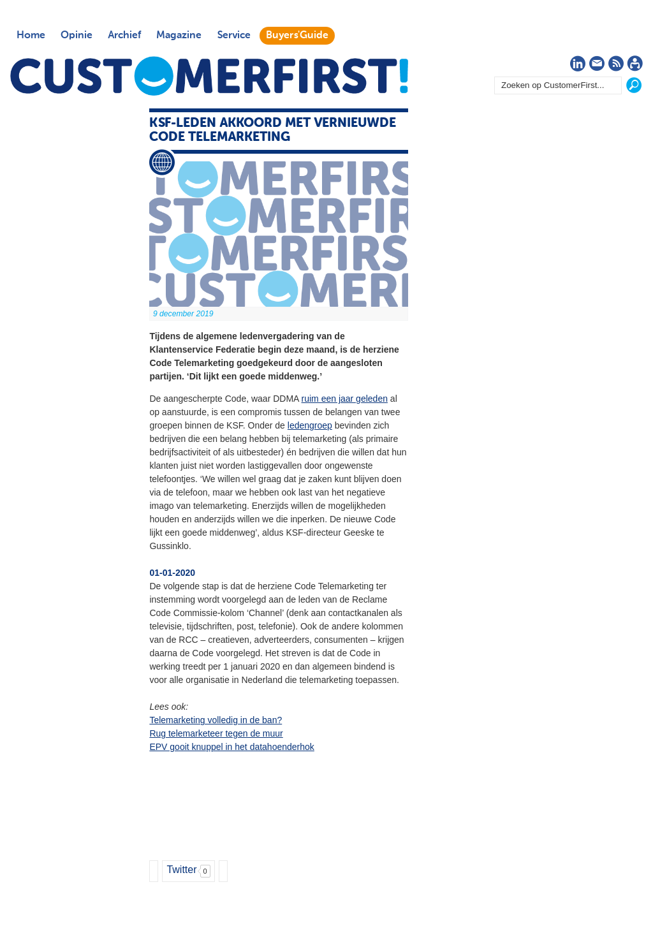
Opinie (76, 36)
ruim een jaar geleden (345, 398)
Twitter (181, 869)
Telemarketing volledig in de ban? (215, 720)
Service (234, 36)
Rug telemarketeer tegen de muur (215, 733)
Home (31, 36)
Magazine (179, 36)
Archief (124, 36)
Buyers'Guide (297, 36)
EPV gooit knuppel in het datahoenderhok (231, 747)
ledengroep (310, 425)
